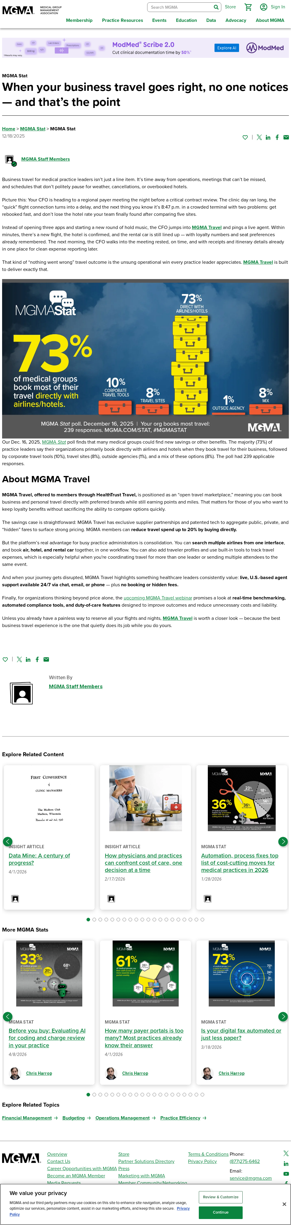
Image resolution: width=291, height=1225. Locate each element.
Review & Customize (220, 1197)
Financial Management (27, 1118)
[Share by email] (286, 137)
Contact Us (58, 1161)
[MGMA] (32, 11)
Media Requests (64, 1183)
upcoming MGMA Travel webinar (158, 598)
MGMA (54, 442)
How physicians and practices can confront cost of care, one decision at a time (143, 863)
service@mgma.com (251, 1178)
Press (123, 1169)
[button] (248, 7)
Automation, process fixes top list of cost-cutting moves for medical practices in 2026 (239, 863)
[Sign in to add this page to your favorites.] (245, 137)
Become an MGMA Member (76, 1176)
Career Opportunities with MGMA (82, 1169)
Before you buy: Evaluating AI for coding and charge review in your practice (47, 1038)
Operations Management (122, 1118)
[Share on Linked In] (268, 137)
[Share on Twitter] (259, 137)
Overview (57, 1154)
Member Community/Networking (152, 1183)
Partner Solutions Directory (146, 1161)
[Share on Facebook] (277, 137)
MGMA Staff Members (45, 159)
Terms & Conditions (208, 1154)
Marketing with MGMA (141, 1176)
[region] (145, 1204)
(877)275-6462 (245, 1161)
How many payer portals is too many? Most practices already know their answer (144, 1038)
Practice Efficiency (180, 1118)
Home (8, 129)
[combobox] (179, 7)
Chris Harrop (39, 1073)
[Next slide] (283, 841)
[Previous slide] (8, 841)
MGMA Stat (32, 129)
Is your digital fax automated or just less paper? (241, 1034)
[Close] (284, 1204)
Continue (221, 1212)
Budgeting (73, 1118)
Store (123, 1154)
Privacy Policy (202, 1161)
